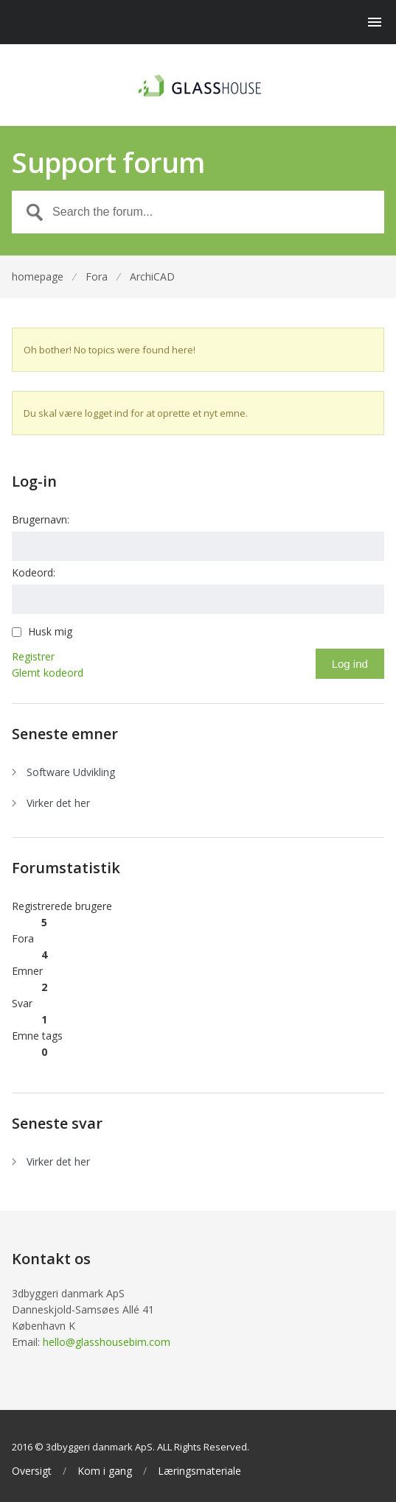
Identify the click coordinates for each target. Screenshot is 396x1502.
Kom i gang (104, 1471)
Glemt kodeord (47, 673)
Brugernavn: (40, 519)
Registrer (33, 656)
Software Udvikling (71, 772)
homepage (37, 276)
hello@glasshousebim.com (106, 1342)
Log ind (350, 663)
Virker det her (58, 803)
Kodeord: (33, 572)
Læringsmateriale (199, 1471)
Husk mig (50, 632)
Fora (97, 276)
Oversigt (32, 1471)
